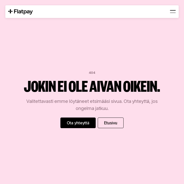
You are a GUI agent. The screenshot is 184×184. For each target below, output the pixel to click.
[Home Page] (20, 11)
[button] (173, 11)
